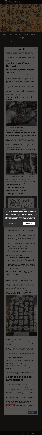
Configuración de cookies (21, 225)
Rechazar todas (12, 223)
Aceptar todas (29, 223)
